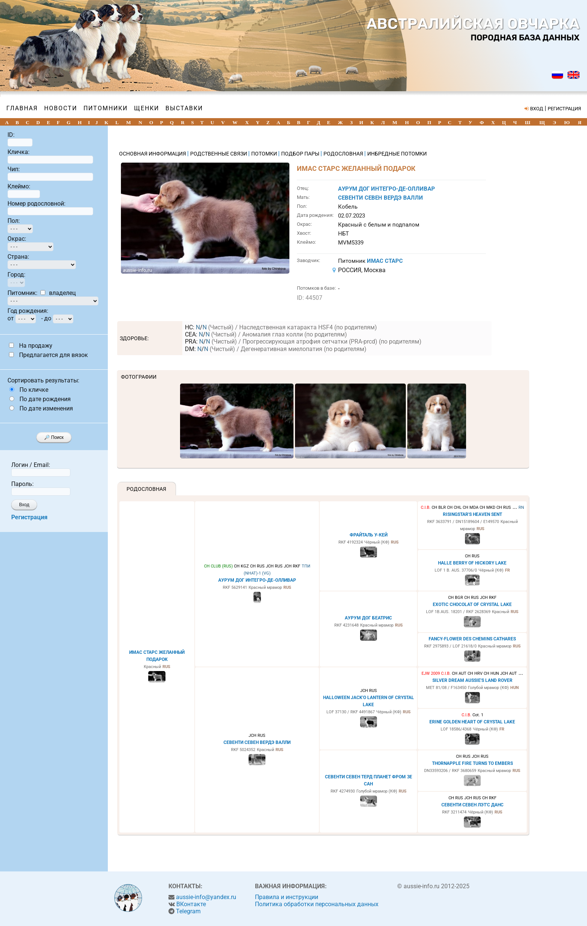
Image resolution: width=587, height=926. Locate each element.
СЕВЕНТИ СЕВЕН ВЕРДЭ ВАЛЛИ (380, 197)
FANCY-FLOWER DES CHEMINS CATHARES (472, 639)
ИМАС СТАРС (385, 261)
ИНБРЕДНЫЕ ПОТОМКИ (397, 154)
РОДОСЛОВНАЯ (343, 154)
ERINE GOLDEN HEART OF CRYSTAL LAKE (472, 722)
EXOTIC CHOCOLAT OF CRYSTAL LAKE (472, 604)
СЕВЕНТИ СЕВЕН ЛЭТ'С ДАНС (472, 804)
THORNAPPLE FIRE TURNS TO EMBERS (472, 763)
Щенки (146, 108)
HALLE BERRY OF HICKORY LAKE (472, 563)
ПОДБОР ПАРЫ (300, 154)
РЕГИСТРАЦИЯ (564, 108)
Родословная (146, 489)
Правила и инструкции (286, 897)
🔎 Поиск (54, 437)
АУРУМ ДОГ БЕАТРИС (368, 618)
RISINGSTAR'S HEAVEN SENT (472, 514)
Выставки (184, 108)
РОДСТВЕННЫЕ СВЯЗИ (219, 154)
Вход (24, 504)
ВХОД (536, 108)
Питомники (105, 108)
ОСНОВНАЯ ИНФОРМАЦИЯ (153, 154)
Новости (60, 108)
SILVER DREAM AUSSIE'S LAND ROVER (472, 680)
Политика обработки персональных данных (316, 904)
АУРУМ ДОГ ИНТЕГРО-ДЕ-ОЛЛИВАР (386, 188)
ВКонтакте (191, 904)
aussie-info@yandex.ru (206, 897)
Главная (22, 108)
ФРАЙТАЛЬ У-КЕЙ (368, 535)
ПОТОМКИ (264, 154)
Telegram (188, 911)
